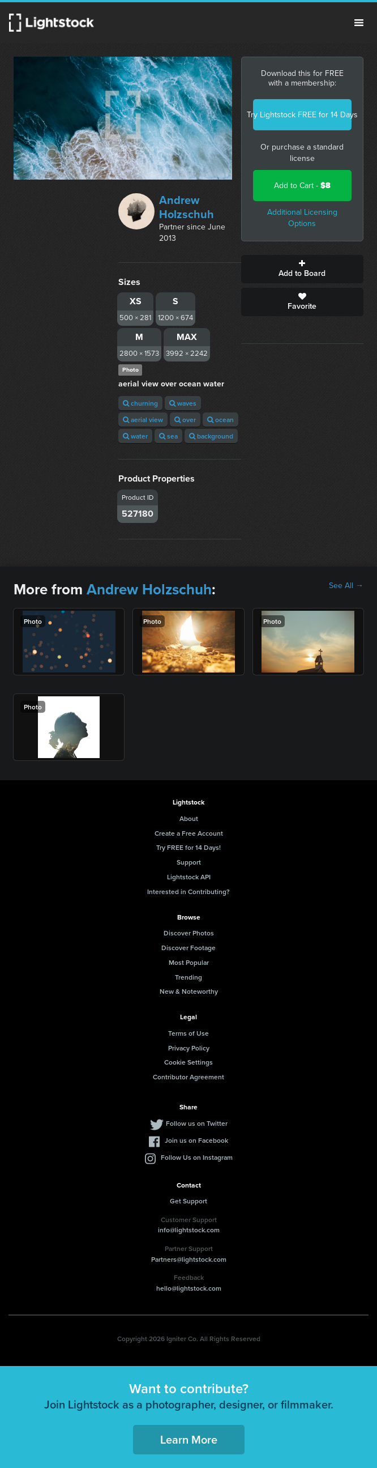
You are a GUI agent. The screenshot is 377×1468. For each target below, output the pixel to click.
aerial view (143, 419)
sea (168, 436)
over (185, 419)
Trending (188, 977)
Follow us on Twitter (197, 1123)
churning (140, 403)
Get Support (188, 1201)
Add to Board (302, 269)
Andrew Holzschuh (186, 207)
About (188, 818)
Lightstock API (189, 877)
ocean (220, 419)
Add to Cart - (302, 186)
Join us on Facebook (196, 1140)
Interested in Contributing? (188, 891)
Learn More (188, 1439)
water (135, 436)
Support (189, 862)
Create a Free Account (189, 833)
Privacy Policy (188, 1048)
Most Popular (189, 962)
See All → (346, 586)
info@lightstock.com (189, 1230)
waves (182, 403)
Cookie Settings (188, 1062)
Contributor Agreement (188, 1077)
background (211, 436)
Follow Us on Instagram (197, 1157)
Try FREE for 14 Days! (188, 847)
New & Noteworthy (189, 991)
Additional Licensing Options (302, 217)
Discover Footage (188, 947)
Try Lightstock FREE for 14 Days (302, 115)
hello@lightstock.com (188, 1288)
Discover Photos (189, 933)
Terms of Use (188, 1033)
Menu (359, 23)
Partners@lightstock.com (188, 1259)
